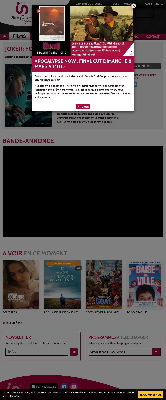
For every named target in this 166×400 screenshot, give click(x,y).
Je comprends (151, 395)
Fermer (83, 107)
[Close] (133, 6)
